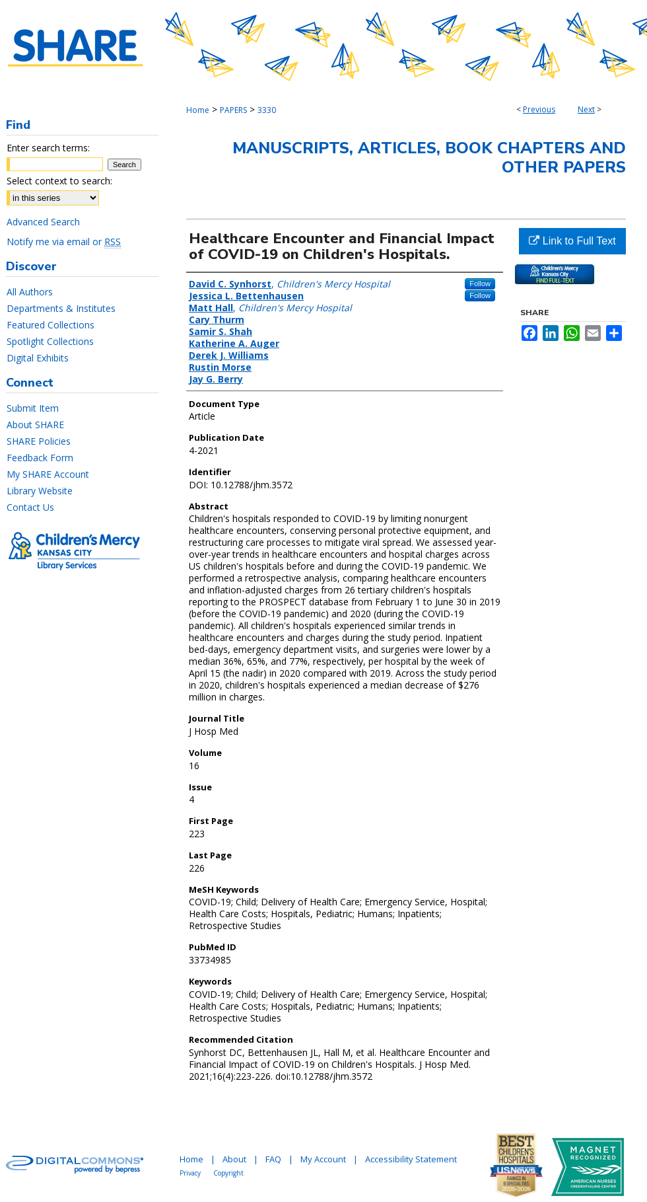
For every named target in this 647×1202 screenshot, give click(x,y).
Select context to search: (59, 180)
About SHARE (35, 424)
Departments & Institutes (61, 308)
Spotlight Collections (50, 341)
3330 (266, 110)
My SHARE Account (48, 474)
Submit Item (33, 408)
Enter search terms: (48, 147)
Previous (539, 109)
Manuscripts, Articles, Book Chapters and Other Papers (429, 157)
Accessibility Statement (411, 1159)
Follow (480, 283)
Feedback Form (40, 457)
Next (586, 109)
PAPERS (233, 110)
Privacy (190, 1173)
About (234, 1159)
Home (197, 110)
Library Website (40, 490)
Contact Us (30, 507)
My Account (323, 1159)
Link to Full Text (572, 240)
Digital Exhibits (38, 358)
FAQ (273, 1159)
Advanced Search (43, 221)
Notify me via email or (64, 241)
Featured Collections (50, 325)
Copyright (228, 1173)
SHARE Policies (39, 441)
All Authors (30, 291)
